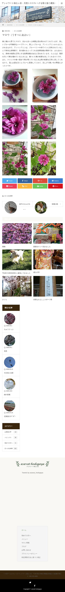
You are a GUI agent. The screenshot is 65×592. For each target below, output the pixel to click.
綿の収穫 (7, 394)
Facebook (34, 585)
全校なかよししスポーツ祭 (42, 299)
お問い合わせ (26, 550)
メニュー (25, 539)
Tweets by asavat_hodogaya (32, 473)
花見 (5, 351)
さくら (4, 299)
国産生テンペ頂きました (42, 246)
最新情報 (9, 25)
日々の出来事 (20, 25)
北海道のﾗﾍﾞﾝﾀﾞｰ (10, 416)
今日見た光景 (8, 373)
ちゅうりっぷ (8, 329)
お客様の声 (11, 432)
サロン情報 (25, 543)
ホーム (24, 530)
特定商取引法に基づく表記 (31, 557)
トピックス (11, 437)
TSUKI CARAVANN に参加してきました (16, 273)
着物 (3, 246)
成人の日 (36, 272)
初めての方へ (11, 443)
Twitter (30, 585)
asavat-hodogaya (36, 589)
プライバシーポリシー (29, 554)
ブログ (24, 546)
